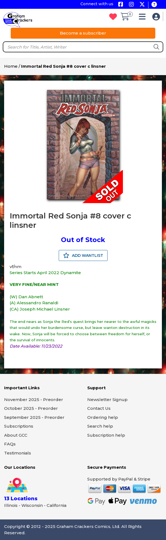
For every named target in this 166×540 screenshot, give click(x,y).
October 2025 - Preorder (31, 408)
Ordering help (102, 417)
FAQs (10, 444)
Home (11, 66)
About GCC (15, 435)
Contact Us (99, 408)
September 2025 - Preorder (34, 417)
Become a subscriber (83, 33)
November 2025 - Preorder (33, 399)
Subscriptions (18, 426)
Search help (100, 426)
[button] (143, 18)
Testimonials (17, 453)
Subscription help (106, 435)
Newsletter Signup (107, 399)
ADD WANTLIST (83, 255)
